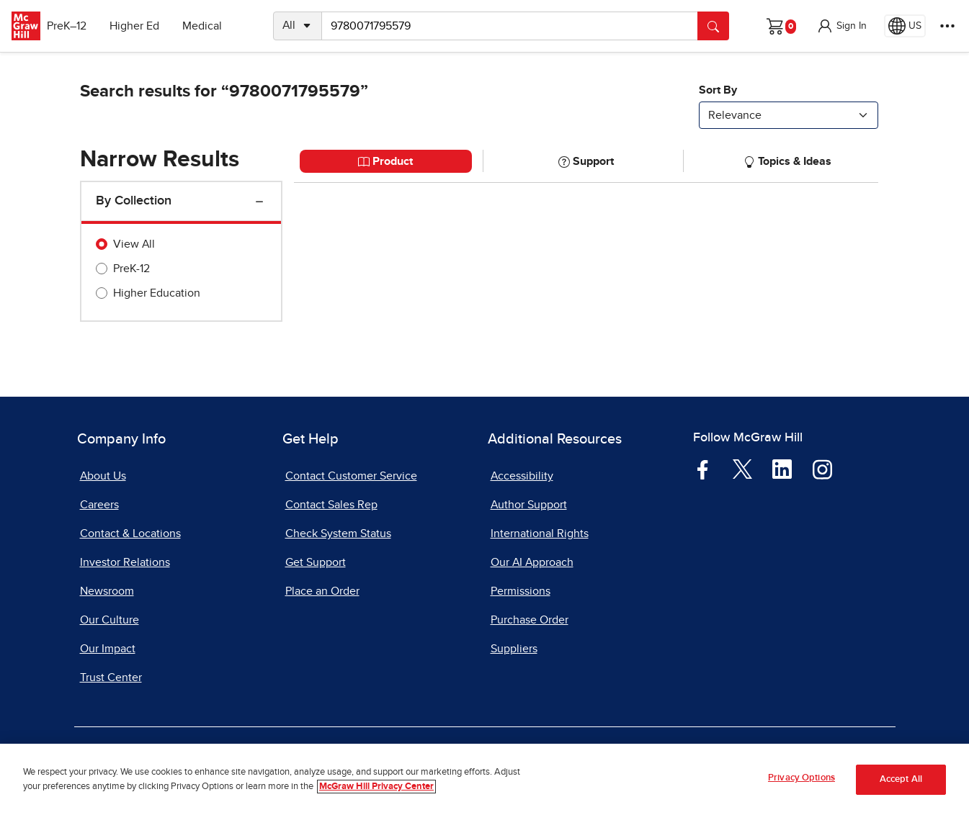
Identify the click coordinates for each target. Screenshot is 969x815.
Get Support (315, 562)
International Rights (540, 533)
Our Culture (109, 620)
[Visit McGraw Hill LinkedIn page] (782, 468)
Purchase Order (529, 620)
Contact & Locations (130, 533)
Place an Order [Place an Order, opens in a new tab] (322, 591)
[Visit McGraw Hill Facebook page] (703, 468)
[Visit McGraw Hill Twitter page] (742, 468)
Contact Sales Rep (331, 504)
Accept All (901, 779)
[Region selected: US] (905, 25)
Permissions (520, 591)
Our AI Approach (532, 562)
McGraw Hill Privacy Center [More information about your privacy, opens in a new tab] (376, 786)
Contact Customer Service (351, 476)
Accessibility (522, 476)
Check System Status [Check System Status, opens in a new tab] (338, 533)
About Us (103, 476)
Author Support (529, 504)
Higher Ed (145, 26)
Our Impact (107, 648)
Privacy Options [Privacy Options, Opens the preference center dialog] (801, 778)
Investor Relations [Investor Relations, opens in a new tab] (125, 562)
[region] (484, 779)
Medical (213, 26)
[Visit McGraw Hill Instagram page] (822, 468)
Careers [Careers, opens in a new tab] (99, 504)
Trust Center (111, 677)
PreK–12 (77, 26)
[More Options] (947, 26)
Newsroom (107, 591)
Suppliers (514, 648)
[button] (841, 26)
